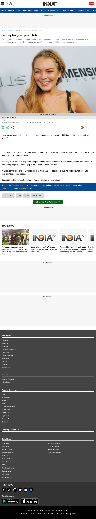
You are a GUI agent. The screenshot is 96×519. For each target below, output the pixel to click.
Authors (4, 365)
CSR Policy (60, 513)
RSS (73, 513)
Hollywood (20, 31)
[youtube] (20, 489)
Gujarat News (6, 471)
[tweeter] (9, 489)
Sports (43, 10)
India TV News (37, 195)
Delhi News (5, 446)
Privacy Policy (48, 513)
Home (3, 10)
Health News (6, 422)
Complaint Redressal (9, 349)
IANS (3, 120)
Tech (64, 10)
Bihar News (5, 443)
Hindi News (5, 359)
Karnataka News (7, 477)
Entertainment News (8, 407)
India (18, 10)
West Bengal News (54, 453)
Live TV (4, 362)
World (36, 10)
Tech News (5, 413)
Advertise (5, 346)
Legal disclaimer (35, 513)
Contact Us (5, 340)
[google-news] (31, 489)
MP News (5, 456)
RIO (67, 513)
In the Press (6, 352)
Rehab (26, 195)
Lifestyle (80, 10)
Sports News (6, 410)
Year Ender (26, 10)
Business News (7, 419)
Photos (71, 10)
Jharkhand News (7, 453)
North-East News (7, 459)
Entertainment (54, 10)
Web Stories (6, 368)
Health (88, 10)
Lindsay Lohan (8, 195)
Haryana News (7, 450)
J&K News (5, 474)
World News (6, 397)
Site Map (24, 513)
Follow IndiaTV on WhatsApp (48, 202)
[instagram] (15, 489)
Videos (11, 10)
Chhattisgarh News (8, 468)
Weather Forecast (8, 379)
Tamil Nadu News (8, 462)
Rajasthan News (53, 446)
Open (19, 195)
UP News (5, 465)
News (3, 31)
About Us (5, 343)
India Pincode (6, 382)
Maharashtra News (54, 443)
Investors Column (8, 356)
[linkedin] (25, 489)
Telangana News (53, 450)
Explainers (5, 416)
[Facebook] (4, 489)
